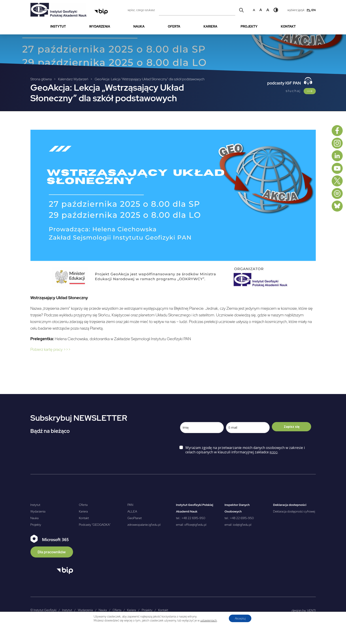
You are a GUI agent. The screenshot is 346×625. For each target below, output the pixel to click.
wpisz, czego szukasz (141, 10)
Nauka (34, 517)
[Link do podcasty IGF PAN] (310, 90)
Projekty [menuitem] (249, 26)
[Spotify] (337, 193)
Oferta (83, 504)
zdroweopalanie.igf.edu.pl (144, 524)
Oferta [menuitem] (174, 26)
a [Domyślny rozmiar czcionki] (254, 10)
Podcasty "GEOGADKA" (95, 524)
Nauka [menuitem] (139, 26)
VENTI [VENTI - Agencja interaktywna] (311, 610)
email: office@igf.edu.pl (191, 524)
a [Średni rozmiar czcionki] (261, 10)
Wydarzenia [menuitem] (99, 26)
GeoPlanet (135, 517)
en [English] (313, 10)
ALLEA (132, 510)
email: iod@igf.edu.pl (238, 524)
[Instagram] (337, 143)
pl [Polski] (309, 10)
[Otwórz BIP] (64, 569)
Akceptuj (240, 618)
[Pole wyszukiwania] (197, 9)
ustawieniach (207, 620)
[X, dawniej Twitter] (337, 180)
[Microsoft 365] (51, 545)
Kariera (83, 510)
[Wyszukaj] (241, 10)
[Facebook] (337, 130)
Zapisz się (291, 426)
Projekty (35, 524)
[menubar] (173, 27)
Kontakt (84, 517)
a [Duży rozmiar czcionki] (267, 9)
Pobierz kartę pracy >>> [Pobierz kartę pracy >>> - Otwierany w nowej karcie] (50, 348)
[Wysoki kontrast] (276, 10)
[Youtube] (337, 168)
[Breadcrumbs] (124, 79)
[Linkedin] (337, 155)
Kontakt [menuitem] (288, 26)
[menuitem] (58, 27)
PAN (130, 504)
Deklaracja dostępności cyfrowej (294, 510)
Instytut (35, 504)
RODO (274, 451)
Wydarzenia (37, 510)
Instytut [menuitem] (58, 26)
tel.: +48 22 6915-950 (190, 517)
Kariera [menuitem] (210, 26)
